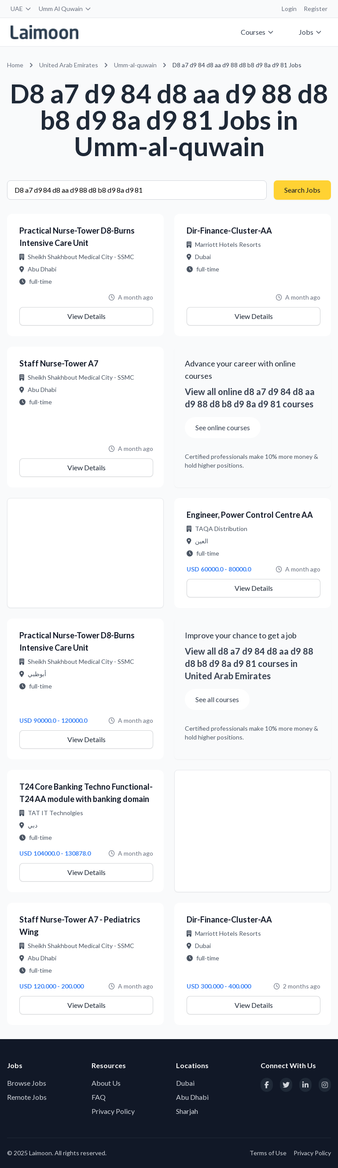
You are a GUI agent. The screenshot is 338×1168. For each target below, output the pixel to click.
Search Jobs (302, 190)
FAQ (99, 1097)
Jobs (310, 32)
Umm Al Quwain (65, 8)
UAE (21, 8)
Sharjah (187, 1111)
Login (289, 8)
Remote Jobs (27, 1097)
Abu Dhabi (192, 1097)
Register (315, 8)
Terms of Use (268, 1153)
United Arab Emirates (68, 65)
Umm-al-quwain (135, 65)
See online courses (222, 427)
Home (15, 65)
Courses (257, 32)
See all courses (217, 699)
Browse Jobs (26, 1083)
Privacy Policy (113, 1111)
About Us (106, 1083)
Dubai (185, 1083)
